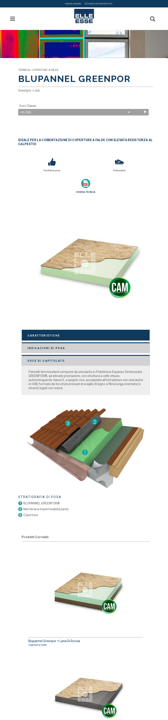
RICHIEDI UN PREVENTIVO (98, 4)
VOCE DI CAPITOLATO (46, 360)
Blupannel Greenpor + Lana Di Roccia (85, 596)
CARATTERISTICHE (43, 335)
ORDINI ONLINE (73, 4)
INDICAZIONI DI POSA (46, 348)
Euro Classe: (28, 106)
